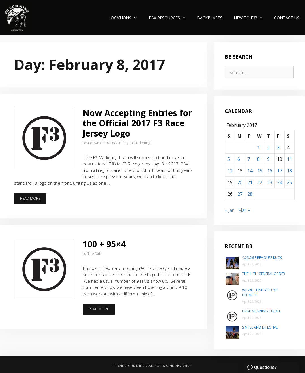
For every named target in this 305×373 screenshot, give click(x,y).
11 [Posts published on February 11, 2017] (289, 159)
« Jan (230, 210)
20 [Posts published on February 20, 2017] (239, 182)
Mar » (244, 210)
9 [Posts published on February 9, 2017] (268, 159)
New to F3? (251, 17)
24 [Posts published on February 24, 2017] (279, 182)
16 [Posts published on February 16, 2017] (269, 171)
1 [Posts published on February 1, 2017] (258, 147)
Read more (33, 199)
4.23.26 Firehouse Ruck (262, 257)
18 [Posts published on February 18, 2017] (289, 171)
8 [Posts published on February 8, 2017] (258, 159)
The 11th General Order (263, 273)
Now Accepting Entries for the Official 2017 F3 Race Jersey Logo (137, 123)
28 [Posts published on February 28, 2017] (249, 194)
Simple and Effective (260, 327)
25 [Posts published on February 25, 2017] (289, 182)
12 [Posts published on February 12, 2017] (230, 171)
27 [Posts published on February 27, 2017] (239, 194)
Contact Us (286, 17)
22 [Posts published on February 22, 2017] (259, 182)
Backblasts (209, 17)
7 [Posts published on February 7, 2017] (248, 159)
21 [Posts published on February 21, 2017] (249, 182)
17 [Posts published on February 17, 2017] (279, 171)
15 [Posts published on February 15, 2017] (259, 171)
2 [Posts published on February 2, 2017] (268, 147)
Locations (126, 17)
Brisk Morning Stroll (261, 311)
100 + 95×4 (104, 244)
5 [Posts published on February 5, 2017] (228, 159)
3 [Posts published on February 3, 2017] (278, 147)
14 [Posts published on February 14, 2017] (249, 171)
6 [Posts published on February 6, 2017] (238, 159)
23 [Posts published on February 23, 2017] (269, 182)
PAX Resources (170, 17)
